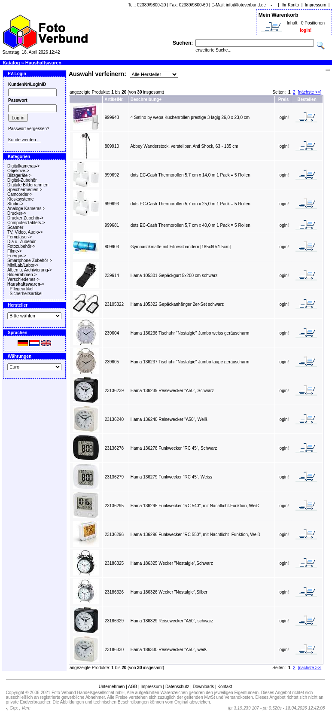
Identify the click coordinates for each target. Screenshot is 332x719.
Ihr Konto (290, 5)
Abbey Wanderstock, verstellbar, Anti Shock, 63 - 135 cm (184, 146)
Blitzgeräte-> (19, 175)
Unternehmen (112, 686)
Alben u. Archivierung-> (29, 270)
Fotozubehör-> (21, 246)
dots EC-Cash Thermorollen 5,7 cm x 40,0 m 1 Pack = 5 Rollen (190, 225)
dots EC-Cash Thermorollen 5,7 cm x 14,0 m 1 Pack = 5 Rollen (190, 175)
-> (25, 284)
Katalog (11, 62)
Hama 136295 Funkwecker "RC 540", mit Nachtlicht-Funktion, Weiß (195, 505)
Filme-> (14, 251)
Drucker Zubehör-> (25, 218)
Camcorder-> (20, 194)
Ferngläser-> (19, 237)
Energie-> (16, 255)
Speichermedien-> (24, 189)
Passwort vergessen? (28, 128)
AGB (132, 686)
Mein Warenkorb (278, 15)
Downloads (203, 686)
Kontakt (224, 686)
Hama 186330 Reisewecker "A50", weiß (169, 649)
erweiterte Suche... (213, 50)
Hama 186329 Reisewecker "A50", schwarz (172, 620)
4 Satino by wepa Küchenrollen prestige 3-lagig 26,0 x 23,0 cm (190, 117)
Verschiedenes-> (23, 279)
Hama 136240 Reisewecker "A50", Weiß (169, 419)
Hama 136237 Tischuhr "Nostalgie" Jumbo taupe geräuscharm (190, 362)
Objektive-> (18, 170)
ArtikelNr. (113, 99)
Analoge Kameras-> (26, 208)
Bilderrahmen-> (22, 274)
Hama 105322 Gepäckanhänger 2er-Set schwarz (177, 304)
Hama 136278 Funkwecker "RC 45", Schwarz (174, 448)
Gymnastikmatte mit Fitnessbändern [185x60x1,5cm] (181, 246)
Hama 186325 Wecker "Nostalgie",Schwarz (172, 563)
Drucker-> (16, 213)
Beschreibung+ (146, 99)
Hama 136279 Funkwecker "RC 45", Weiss (171, 477)
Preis (283, 99)
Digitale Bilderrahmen (28, 185)
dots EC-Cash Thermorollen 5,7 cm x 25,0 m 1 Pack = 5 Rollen (190, 203)
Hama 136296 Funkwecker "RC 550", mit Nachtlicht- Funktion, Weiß (195, 534)
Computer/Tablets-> (26, 222)
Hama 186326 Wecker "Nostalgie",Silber (169, 592)
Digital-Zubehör (22, 180)
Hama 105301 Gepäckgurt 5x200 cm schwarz (174, 275)
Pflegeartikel (22, 288)
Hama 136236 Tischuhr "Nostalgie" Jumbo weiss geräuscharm (190, 333)
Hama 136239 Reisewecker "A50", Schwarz (172, 390)
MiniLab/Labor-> (23, 265)
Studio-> (15, 203)
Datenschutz (177, 686)
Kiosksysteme (20, 199)
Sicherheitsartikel (26, 293)
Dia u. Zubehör (21, 241)
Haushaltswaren (43, 62)
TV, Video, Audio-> (25, 232)
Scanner (15, 227)
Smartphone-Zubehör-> (29, 260)
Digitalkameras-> (23, 166)
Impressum (315, 5)
